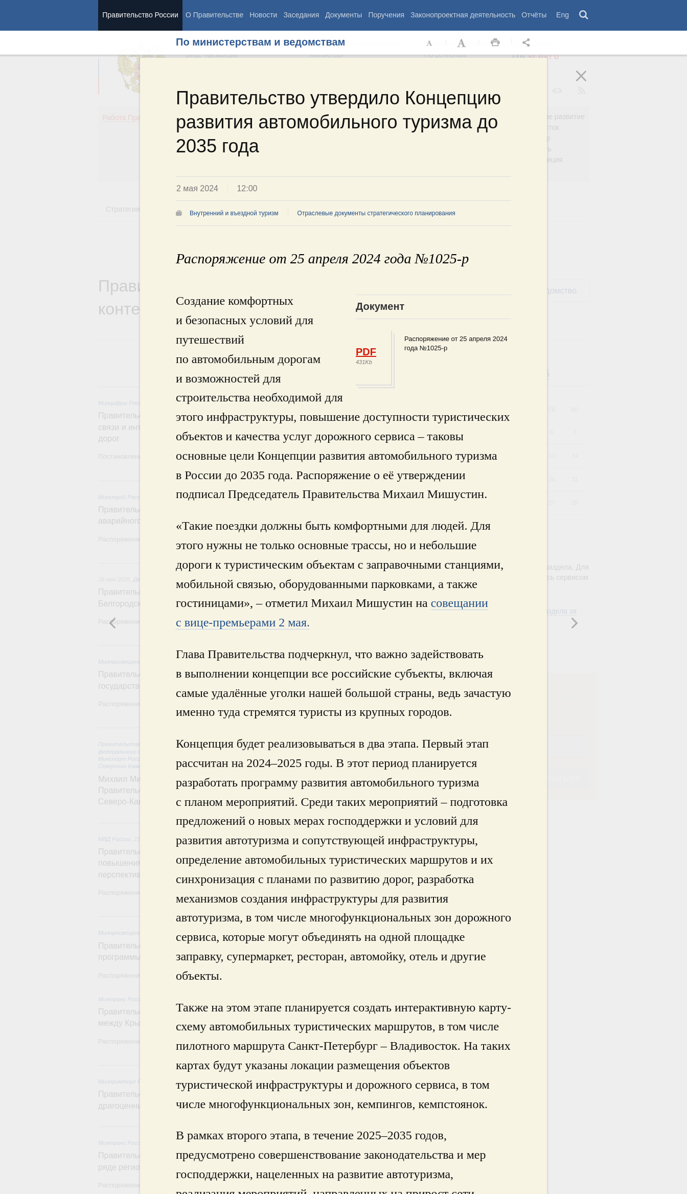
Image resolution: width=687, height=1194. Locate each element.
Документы (343, 15)
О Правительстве (214, 15)
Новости (263, 15)
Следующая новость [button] (113, 622)
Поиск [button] (584, 15)
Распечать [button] (495, 43)
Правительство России (140, 15)
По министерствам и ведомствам (260, 42)
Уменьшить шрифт (430, 43)
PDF (366, 351)
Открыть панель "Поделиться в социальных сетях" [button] (528, 43)
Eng (562, 15)
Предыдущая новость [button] (574, 622)
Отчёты (533, 15)
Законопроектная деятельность (462, 15)
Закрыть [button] (588, 83)
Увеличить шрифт (462, 43)
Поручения (386, 15)
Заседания (301, 15)
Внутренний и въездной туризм (234, 213)
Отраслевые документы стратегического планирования (376, 213)
